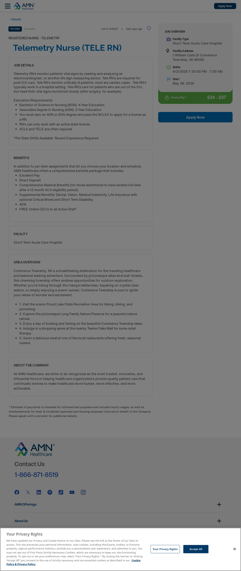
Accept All (196, 549)
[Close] (234, 548)
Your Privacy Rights (165, 549)
